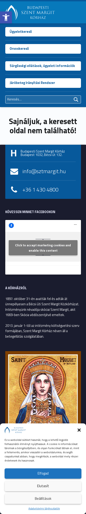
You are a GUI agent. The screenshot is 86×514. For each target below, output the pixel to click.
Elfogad (43, 473)
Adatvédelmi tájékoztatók (44, 508)
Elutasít (43, 486)
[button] (6, 17)
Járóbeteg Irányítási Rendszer (32, 82)
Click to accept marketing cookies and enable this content (43, 248)
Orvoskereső (19, 48)
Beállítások (43, 498)
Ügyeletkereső (21, 31)
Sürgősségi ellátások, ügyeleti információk (42, 65)
